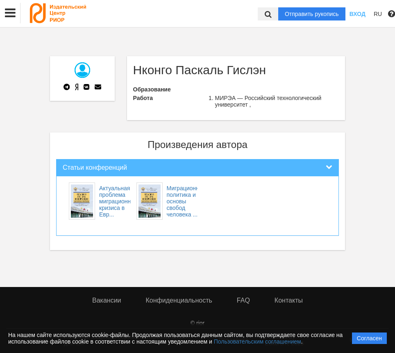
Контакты (289, 300)
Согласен (369, 338)
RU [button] (378, 14)
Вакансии (106, 300)
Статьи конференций (95, 167)
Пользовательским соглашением (257, 341)
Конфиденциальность (179, 300)
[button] (10, 13)
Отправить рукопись (312, 14)
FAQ (243, 300)
